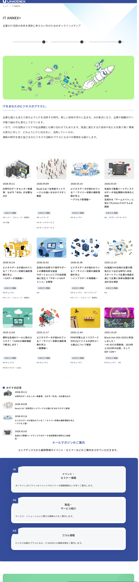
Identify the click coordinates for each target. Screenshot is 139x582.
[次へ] (79, 395)
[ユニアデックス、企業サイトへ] (121, 3)
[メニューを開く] (132, 3)
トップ (5, 10)
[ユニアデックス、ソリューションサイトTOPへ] (14, 3)
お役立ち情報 (31, 51)
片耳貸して (107, 51)
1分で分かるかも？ (69, 51)
